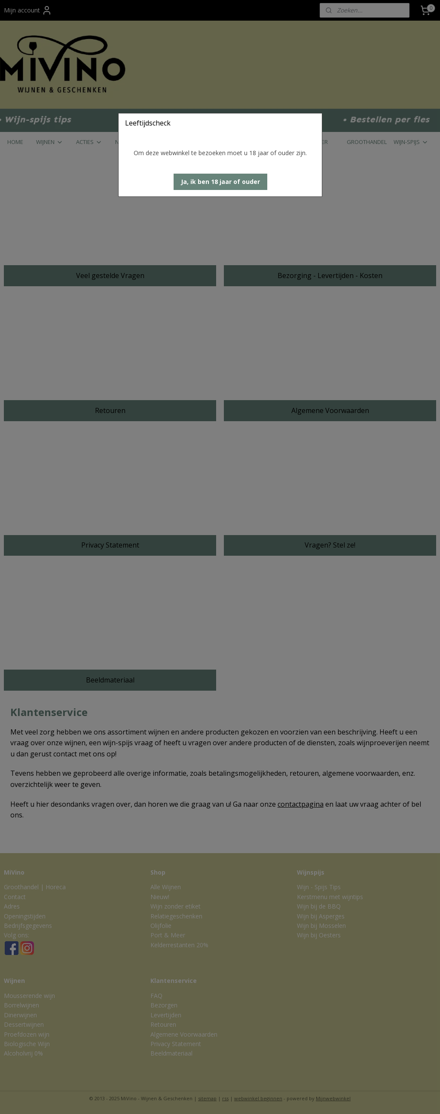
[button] (220, 182)
